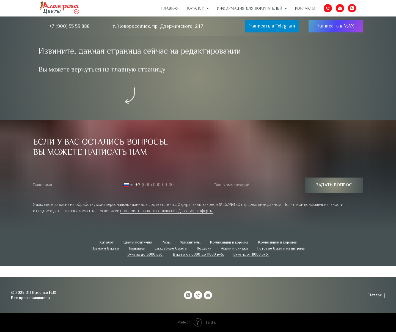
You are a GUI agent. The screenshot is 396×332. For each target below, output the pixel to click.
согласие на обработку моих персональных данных (99, 204)
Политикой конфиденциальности (313, 204)
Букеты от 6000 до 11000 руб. (198, 254)
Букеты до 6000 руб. (145, 254)
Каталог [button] (196, 8)
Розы (165, 242)
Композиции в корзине (229, 242)
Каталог (106, 242)
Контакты (305, 8)
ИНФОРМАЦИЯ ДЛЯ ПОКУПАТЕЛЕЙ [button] (250, 8)
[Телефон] (328, 8)
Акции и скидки (234, 248)
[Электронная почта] (340, 8)
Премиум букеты (105, 248)
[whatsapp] (352, 8)
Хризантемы (190, 242)
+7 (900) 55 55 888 (69, 26)
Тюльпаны (136, 248)
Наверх (377, 295)
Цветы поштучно (137, 242)
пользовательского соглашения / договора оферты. (166, 210)
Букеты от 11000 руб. (251, 254)
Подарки (204, 248)
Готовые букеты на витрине (281, 248)
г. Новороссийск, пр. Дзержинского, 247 (158, 26)
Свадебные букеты (171, 248)
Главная (170, 8)
